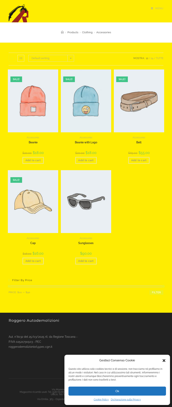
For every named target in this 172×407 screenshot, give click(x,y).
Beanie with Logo (86, 142)
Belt (138, 142)
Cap (33, 243)
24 (152, 58)
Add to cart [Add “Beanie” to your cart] (33, 160)
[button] (164, 361)
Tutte (159, 58)
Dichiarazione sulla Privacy (126, 399)
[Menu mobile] (157, 8)
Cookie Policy (101, 399)
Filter (156, 292)
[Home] (62, 32)
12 (147, 58)
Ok (117, 391)
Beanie (33, 142)
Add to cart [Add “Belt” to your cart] (139, 160)
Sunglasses (86, 243)
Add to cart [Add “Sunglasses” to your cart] (86, 261)
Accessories (33, 137)
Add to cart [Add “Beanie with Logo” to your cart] (86, 160)
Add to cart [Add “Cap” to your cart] (33, 261)
